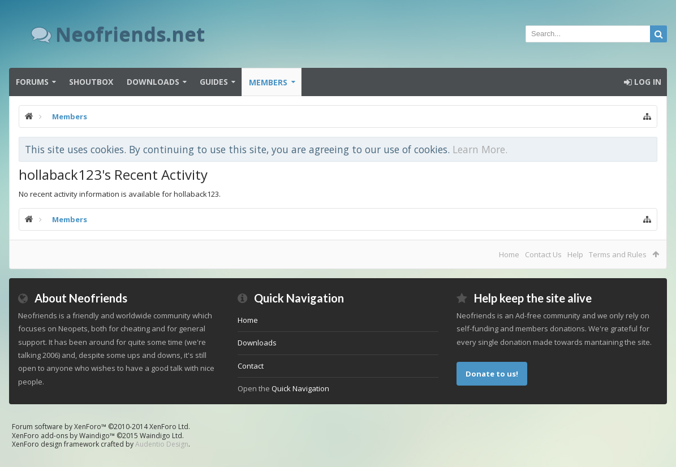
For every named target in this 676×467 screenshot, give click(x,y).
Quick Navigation (300, 388)
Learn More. (480, 149)
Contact (251, 366)
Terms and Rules (618, 254)
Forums (32, 81)
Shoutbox (91, 81)
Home (509, 254)
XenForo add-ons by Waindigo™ (63, 435)
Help (575, 254)
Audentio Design (161, 444)
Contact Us (543, 254)
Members (268, 82)
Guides (214, 81)
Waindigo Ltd (161, 435)
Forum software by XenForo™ (101, 426)
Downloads (153, 81)
